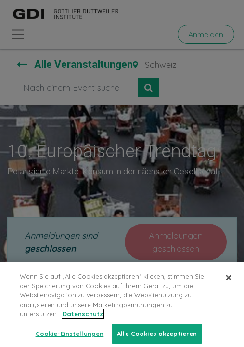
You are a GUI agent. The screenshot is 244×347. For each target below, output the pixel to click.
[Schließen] (228, 286)
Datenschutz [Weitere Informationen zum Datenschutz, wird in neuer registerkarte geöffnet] (83, 323)
